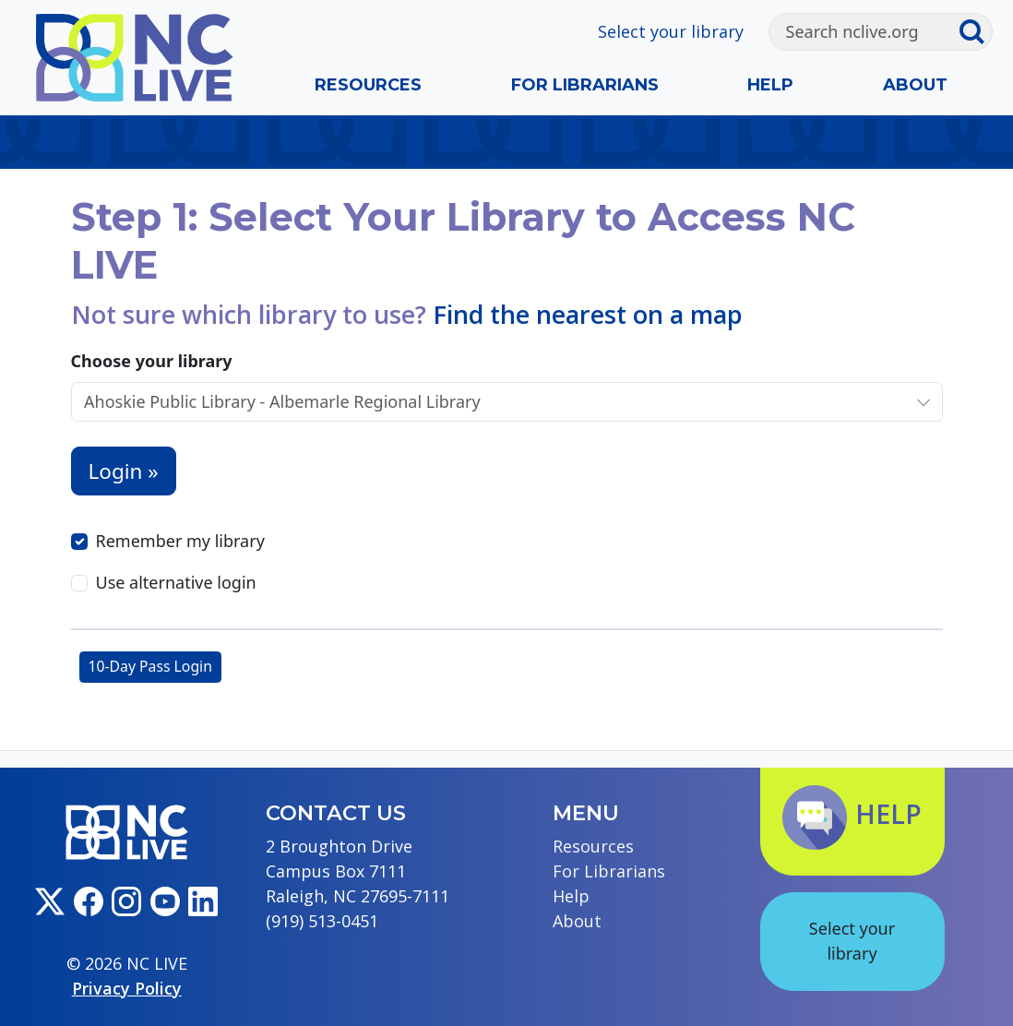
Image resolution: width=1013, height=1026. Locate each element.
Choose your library (151, 361)
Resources (368, 85)
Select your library (671, 31)
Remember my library (180, 541)
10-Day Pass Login (150, 666)
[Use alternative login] (79, 583)
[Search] (864, 32)
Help (770, 85)
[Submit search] (976, 32)
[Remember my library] (79, 541)
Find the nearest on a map (588, 314)
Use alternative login (176, 582)
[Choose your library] (488, 401)
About (915, 85)
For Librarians (585, 85)
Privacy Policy (127, 988)
